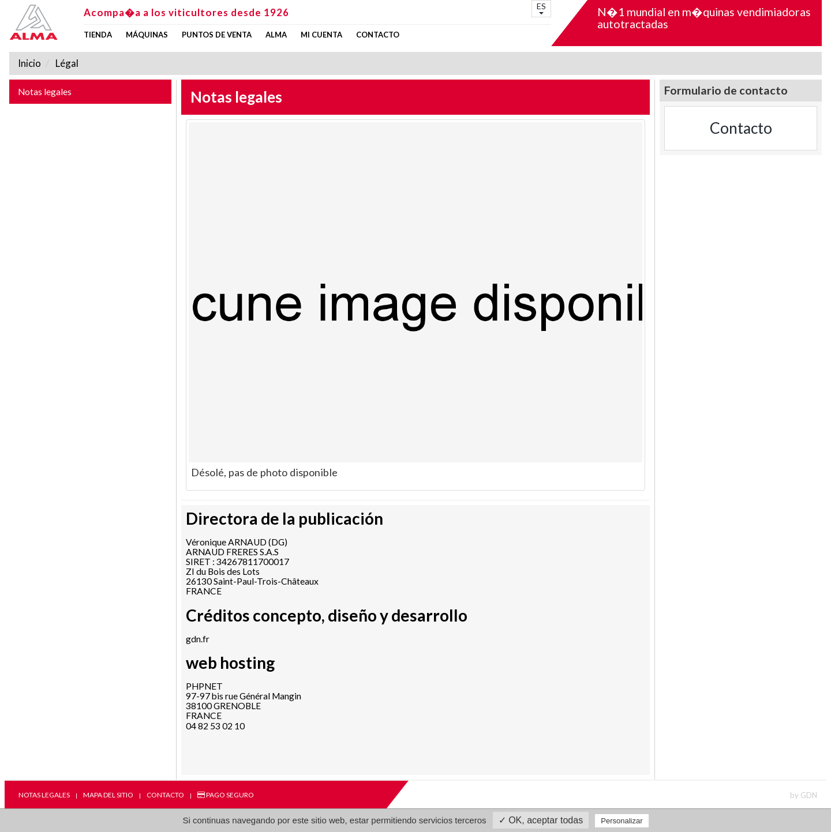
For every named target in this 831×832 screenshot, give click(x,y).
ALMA (276, 35)
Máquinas (147, 35)
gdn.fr (197, 639)
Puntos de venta (217, 35)
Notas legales (45, 91)
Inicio (29, 63)
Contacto (377, 35)
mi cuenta (321, 35)
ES (541, 7)
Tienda (98, 35)
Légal (66, 63)
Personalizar (621, 820)
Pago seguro (225, 794)
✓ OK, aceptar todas (541, 820)
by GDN (803, 795)
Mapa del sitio (108, 794)
